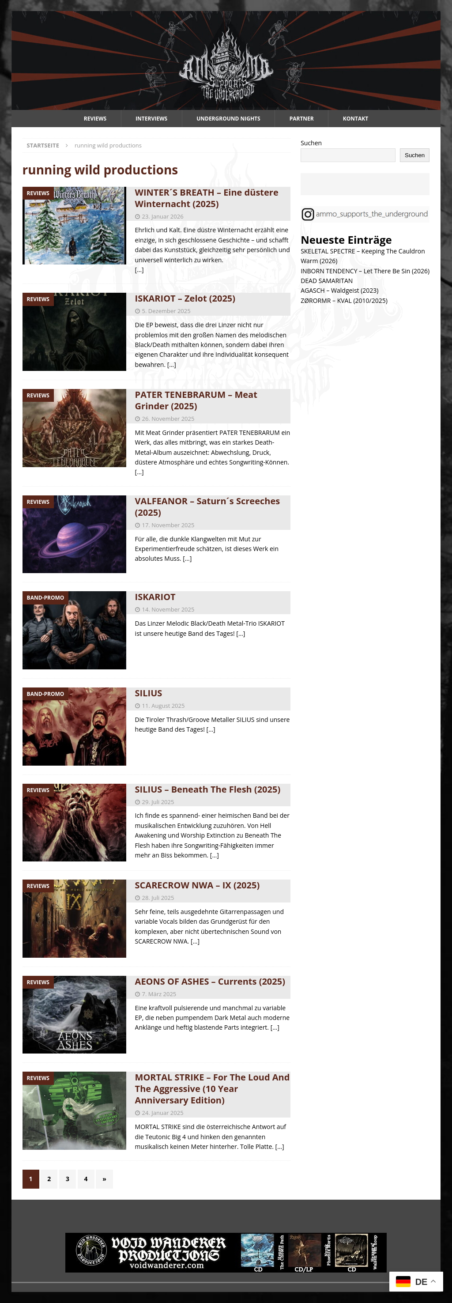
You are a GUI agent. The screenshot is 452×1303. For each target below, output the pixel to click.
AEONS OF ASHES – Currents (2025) (210, 981)
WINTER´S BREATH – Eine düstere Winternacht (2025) (207, 198)
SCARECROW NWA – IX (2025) (197, 885)
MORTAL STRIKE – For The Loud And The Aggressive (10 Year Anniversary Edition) (212, 1088)
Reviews (95, 118)
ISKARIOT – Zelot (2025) (185, 298)
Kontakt (355, 118)
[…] (139, 269)
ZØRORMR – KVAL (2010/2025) (344, 300)
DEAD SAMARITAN (327, 280)
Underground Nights (228, 118)
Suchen (311, 143)
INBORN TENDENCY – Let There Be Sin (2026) (365, 271)
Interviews (151, 118)
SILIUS (148, 693)
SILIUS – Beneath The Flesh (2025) (208, 789)
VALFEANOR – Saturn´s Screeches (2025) (207, 506)
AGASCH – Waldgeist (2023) (339, 290)
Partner (302, 118)
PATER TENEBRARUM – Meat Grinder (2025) (196, 400)
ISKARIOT (155, 597)
